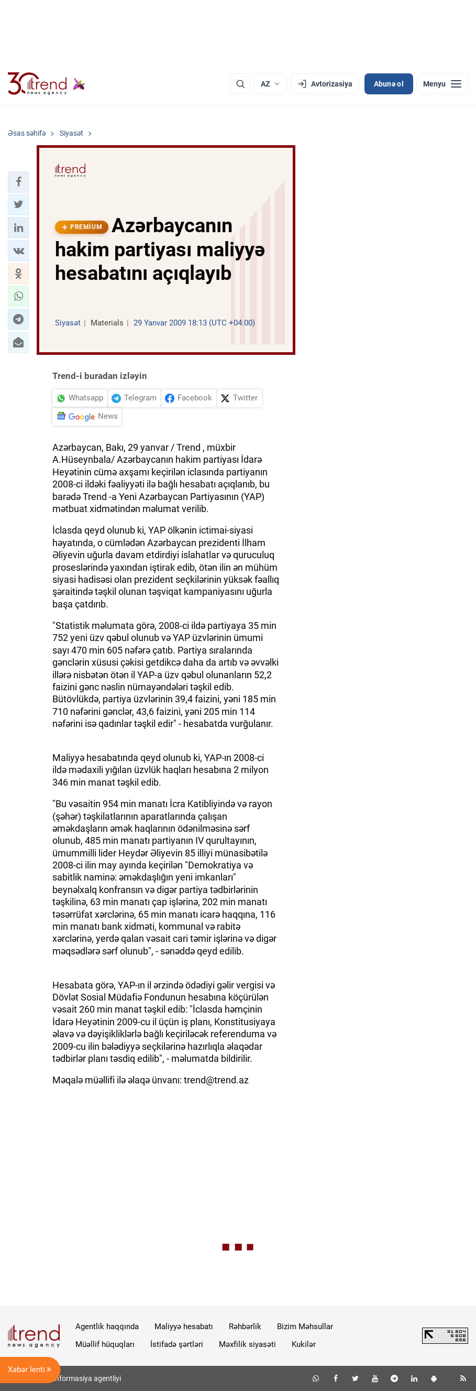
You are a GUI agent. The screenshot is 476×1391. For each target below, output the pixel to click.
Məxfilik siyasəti (247, 1344)
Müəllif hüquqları (105, 1344)
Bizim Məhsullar (305, 1326)
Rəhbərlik (245, 1326)
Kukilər (304, 1344)
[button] (18, 182)
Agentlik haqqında (107, 1326)
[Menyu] (442, 83)
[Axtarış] (240, 83)
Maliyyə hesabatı (183, 1326)
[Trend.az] (46, 83)
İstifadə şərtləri (176, 1344)
